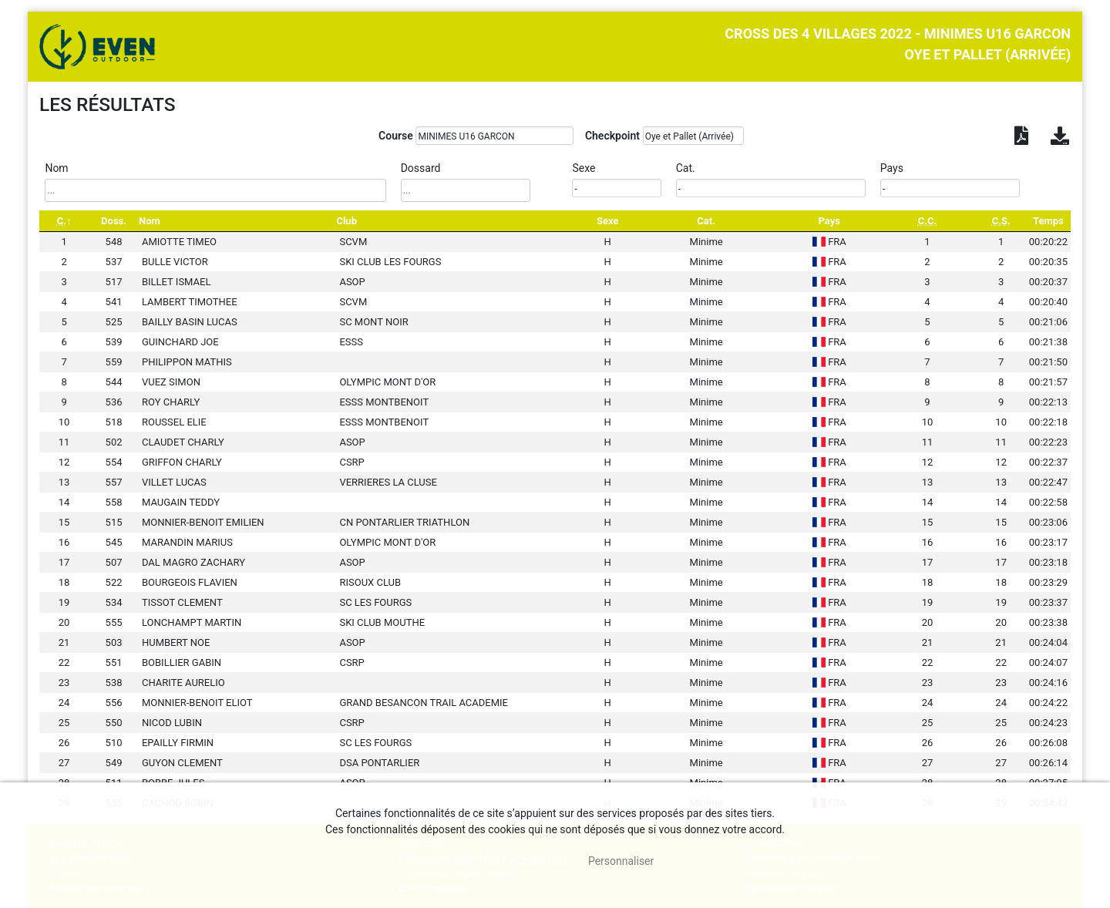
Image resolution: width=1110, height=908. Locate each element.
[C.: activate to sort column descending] (64, 220)
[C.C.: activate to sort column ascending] (927, 220)
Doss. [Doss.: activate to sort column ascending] (113, 221)
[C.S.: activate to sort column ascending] (1001, 220)
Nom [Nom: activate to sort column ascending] (149, 221)
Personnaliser (621, 861)
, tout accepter (512, 861)
